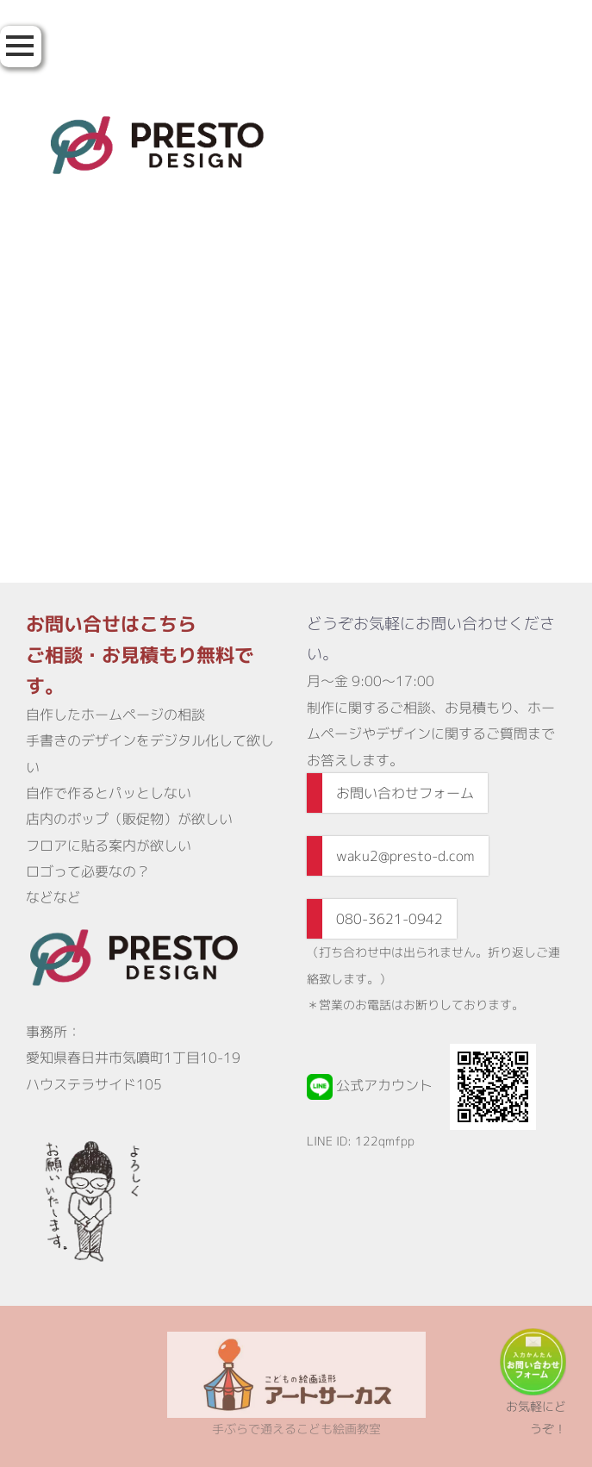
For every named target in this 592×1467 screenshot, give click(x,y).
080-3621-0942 (389, 918)
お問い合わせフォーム (405, 792)
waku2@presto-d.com (405, 855)
